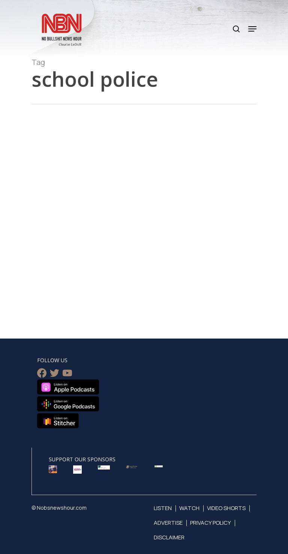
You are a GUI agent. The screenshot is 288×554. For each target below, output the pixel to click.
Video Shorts (226, 508)
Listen (163, 508)
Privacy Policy (210, 523)
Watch (189, 508)
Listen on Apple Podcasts (68, 386)
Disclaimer (169, 537)
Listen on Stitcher (58, 420)
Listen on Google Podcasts (68, 403)
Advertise (168, 523)
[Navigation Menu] (252, 29)
